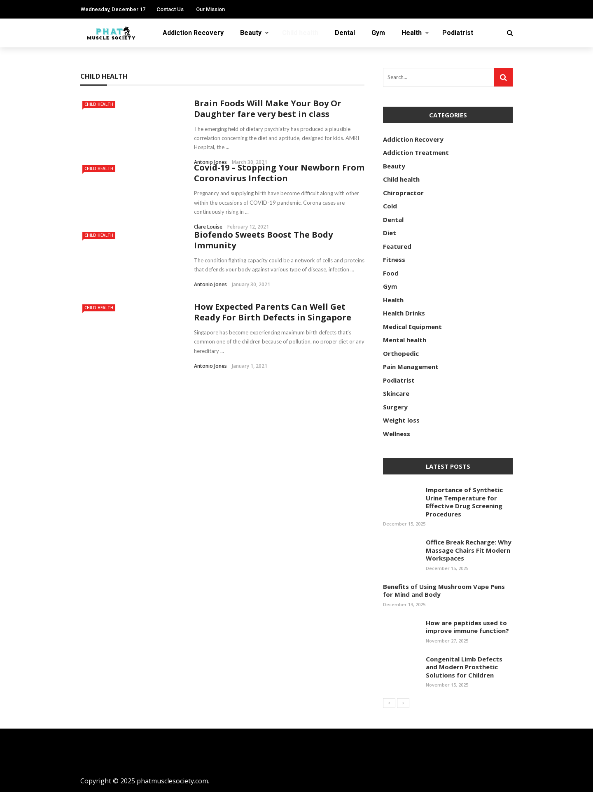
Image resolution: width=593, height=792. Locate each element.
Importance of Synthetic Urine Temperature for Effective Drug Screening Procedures (464, 502)
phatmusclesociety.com (172, 780)
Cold (390, 206)
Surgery (395, 407)
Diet (389, 233)
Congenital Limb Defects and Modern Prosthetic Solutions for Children (464, 667)
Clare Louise (208, 226)
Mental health (404, 340)
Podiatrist (457, 33)
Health (412, 33)
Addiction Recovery (193, 33)
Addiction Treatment (416, 152)
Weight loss (401, 420)
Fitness (394, 259)
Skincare (396, 393)
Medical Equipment (412, 326)
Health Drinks (404, 313)
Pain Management (411, 366)
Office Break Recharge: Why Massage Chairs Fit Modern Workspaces (468, 550)
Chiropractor (403, 193)
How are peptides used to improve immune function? (467, 627)
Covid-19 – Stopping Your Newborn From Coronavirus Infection (279, 173)
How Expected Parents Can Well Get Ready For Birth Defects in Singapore (272, 312)
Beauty (250, 33)
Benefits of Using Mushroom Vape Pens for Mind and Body (444, 590)
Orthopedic (401, 353)
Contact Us (170, 9)
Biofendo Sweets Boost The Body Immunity (263, 240)
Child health (300, 33)
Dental (345, 33)
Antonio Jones (210, 284)
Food (391, 273)
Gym (378, 33)
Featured (397, 246)
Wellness (396, 434)
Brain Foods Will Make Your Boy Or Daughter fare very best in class (267, 108)
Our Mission (210, 9)
